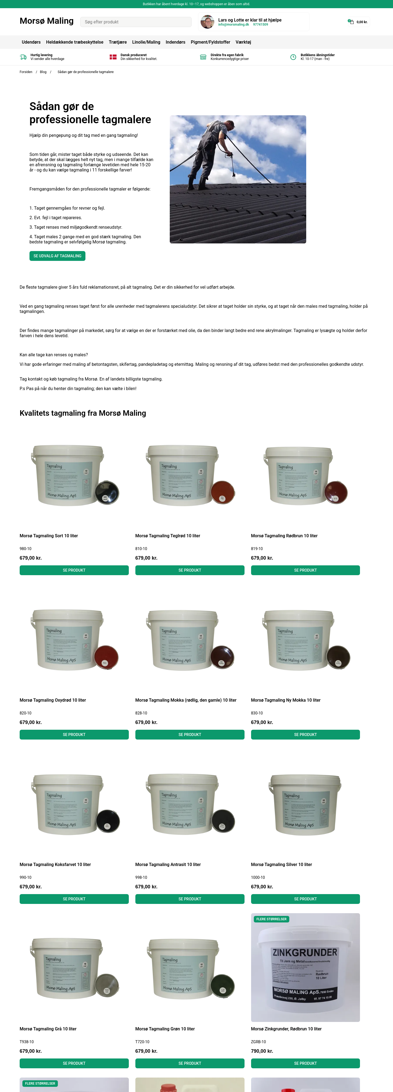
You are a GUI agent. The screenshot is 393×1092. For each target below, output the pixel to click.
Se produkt (61, 544)
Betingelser (110, 1021)
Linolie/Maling (146, 42)
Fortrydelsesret (114, 1028)
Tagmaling (190, 1021)
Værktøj (243, 42)
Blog (43, 72)
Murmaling (190, 1036)
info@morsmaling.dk (233, 24)
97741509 (260, 24)
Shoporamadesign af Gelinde (345, 1084)
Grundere (189, 1050)
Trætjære (118, 42)
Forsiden (26, 72)
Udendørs (31, 42)
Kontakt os (110, 1050)
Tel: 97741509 (33, 1036)
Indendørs (175, 42)
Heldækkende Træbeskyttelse (208, 1013)
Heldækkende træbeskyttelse (74, 42)
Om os (106, 1043)
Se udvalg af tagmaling (57, 256)
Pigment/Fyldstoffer (210, 42)
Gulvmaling (191, 1043)
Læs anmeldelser (116, 1036)
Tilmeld (363, 1038)
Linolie (186, 1028)
